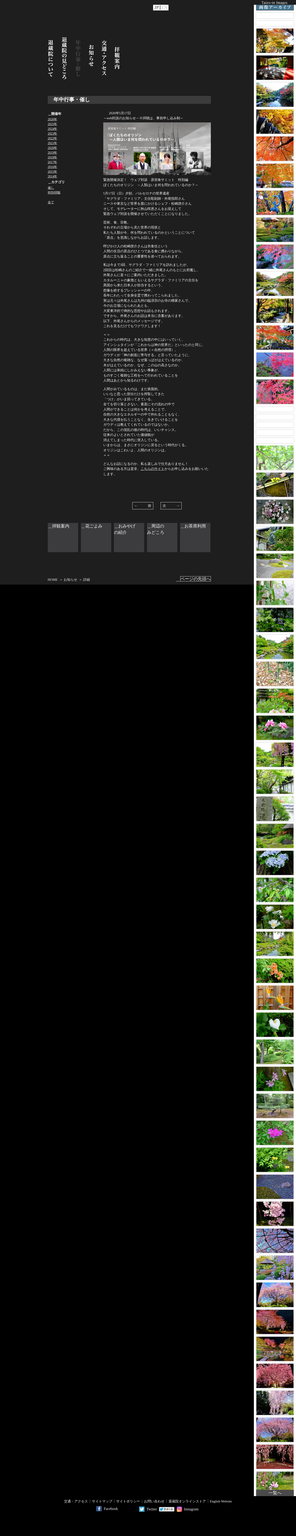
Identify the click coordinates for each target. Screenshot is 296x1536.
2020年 (52, 148)
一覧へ (275, 1492)
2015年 (52, 171)
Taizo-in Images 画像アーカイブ (275, 5)
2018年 (52, 157)
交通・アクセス (104, 58)
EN (164, 7)
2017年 (52, 162)
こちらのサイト (152, 469)
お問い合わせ (154, 1501)
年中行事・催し (78, 58)
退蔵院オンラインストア (187, 1501)
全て (51, 202)
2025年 (52, 124)
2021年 (52, 143)
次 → (171, 506)
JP (156, 7)
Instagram (191, 1509)
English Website (221, 1501)
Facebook (111, 1509)
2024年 (52, 129)
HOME (53, 579)
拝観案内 (117, 58)
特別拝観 (54, 192)
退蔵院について (50, 58)
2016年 (52, 167)
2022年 (52, 138)
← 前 (142, 506)
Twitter (152, 1509)
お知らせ (91, 58)
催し (51, 188)
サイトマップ (102, 1501)
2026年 (52, 119)
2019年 (52, 152)
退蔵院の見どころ (64, 58)
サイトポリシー (128, 1501)
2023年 (52, 133)
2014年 (52, 176)
